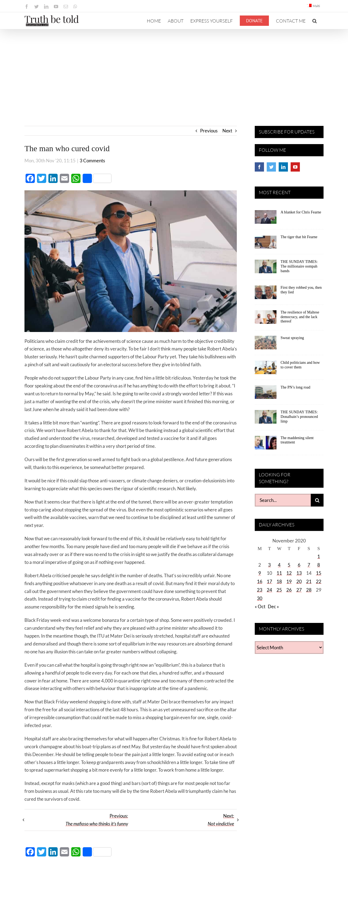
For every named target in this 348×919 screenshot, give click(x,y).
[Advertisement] (174, 70)
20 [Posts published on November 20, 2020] (299, 581)
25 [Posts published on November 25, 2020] (279, 590)
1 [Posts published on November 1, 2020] (318, 556)
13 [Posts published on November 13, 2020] (299, 573)
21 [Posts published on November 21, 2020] (309, 581)
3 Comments (92, 160)
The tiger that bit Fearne (299, 237)
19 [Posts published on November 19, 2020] (289, 581)
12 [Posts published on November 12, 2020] (289, 573)
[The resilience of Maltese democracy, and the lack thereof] (265, 319)
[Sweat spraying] (265, 344)
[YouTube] (295, 167)
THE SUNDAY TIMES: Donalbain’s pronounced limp (299, 416)
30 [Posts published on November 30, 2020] (259, 598)
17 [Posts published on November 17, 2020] (269, 581)
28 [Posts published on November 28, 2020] (309, 590)
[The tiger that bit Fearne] (265, 243)
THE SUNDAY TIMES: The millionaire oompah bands (299, 266)
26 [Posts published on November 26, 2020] (289, 590)
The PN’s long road (295, 387)
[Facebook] (259, 167)
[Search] (317, 500)
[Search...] (283, 500)
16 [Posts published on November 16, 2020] (259, 581)
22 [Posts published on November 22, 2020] (318, 581)
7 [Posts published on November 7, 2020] (308, 565)
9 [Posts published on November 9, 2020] (259, 573)
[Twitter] (271, 167)
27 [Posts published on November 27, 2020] (299, 590)
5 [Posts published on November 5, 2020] (289, 565)
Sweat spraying (292, 338)
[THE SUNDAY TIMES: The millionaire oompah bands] (265, 268)
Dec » (273, 606)
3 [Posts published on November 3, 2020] (269, 565)
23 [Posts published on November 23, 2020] (259, 590)
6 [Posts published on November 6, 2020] (299, 565)
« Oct (260, 606)
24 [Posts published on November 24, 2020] (269, 590)
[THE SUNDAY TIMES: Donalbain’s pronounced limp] (265, 418)
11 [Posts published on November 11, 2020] (279, 573)
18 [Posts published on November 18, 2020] (279, 581)
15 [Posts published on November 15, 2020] (318, 573)
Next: (221, 820)
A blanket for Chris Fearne (301, 212)
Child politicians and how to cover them (300, 365)
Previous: (97, 820)
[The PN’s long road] (265, 394)
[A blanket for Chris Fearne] (265, 219)
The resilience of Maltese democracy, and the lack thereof (300, 317)
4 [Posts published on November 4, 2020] (279, 565)
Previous (208, 130)
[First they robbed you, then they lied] (265, 294)
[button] (314, 20)
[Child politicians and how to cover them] (265, 369)
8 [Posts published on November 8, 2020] (318, 565)
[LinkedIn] (283, 167)
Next (227, 130)
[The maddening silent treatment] (265, 444)
